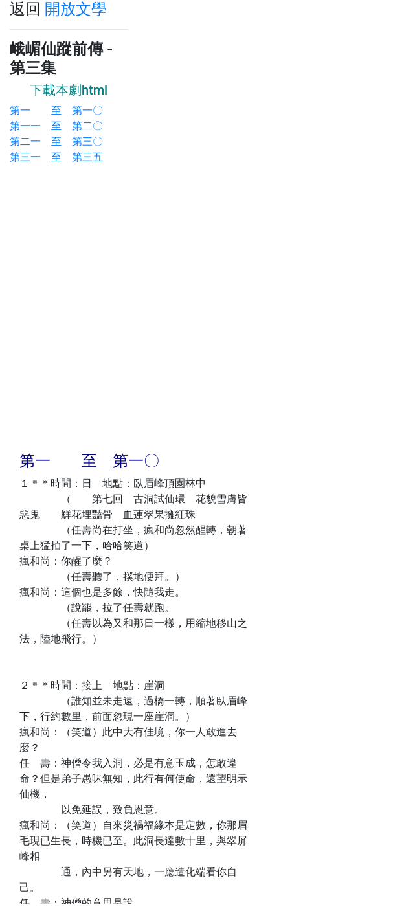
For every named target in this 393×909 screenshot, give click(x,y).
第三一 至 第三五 (56, 157)
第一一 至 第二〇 (56, 126)
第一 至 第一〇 (56, 110)
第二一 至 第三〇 (56, 141)
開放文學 (76, 9)
